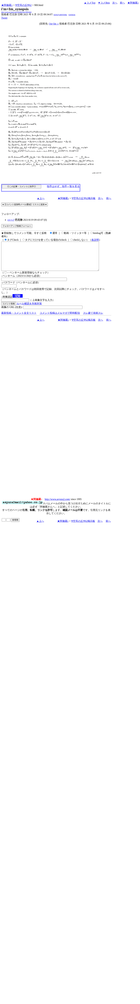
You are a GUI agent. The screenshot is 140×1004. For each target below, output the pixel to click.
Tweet (4, 18)
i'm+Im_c (54, 23)
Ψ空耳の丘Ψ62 (23, 5)
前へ (122, 2)
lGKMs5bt (72, 15)
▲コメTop (89, 2)
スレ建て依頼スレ (93, 318)
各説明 (95, 239)
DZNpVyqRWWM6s (60, 15)
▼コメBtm (104, 2)
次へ (114, 2)
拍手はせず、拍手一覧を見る (63, 186)
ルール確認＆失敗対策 (29, 309)
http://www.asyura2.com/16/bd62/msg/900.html (16, 12)
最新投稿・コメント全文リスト (18, 318)
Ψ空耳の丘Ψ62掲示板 (84, 198)
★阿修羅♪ (7, 5)
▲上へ (41, 198)
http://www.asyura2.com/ (57, 504)
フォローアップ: (10, 214)
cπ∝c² (11, 219)
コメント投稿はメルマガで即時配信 (60, 318)
